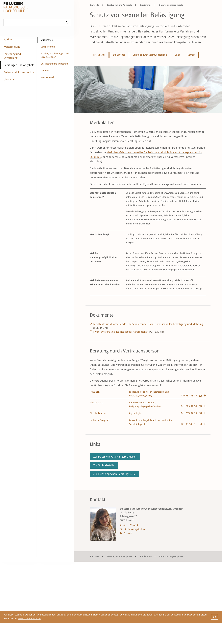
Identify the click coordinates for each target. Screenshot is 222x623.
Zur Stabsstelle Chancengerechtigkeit (114, 456)
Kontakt (191, 54)
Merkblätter (99, 54)
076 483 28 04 (189, 395)
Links (177, 54)
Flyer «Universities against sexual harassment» (128, 331)
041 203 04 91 (131, 525)
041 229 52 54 (189, 406)
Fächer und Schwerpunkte (19, 72)
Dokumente (119, 54)
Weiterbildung (12, 46)
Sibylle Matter (98, 413)
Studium (8, 39)
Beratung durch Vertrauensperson (150, 54)
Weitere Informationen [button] (29, 618)
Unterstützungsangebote (171, 5)
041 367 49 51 (189, 424)
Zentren (45, 70)
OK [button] (214, 617)
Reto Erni (95, 391)
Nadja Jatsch (97, 402)
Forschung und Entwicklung (12, 55)
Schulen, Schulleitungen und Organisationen (55, 55)
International (47, 77)
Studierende (47, 40)
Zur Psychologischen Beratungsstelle (114, 473)
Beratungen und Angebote (19, 65)
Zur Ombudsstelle (103, 465)
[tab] (148, 394)
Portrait (128, 533)
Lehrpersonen (48, 46)
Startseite (94, 5)
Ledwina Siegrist (99, 420)
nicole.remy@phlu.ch (136, 529)
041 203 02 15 (189, 413)
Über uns (9, 79)
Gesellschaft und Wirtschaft (54, 63)
